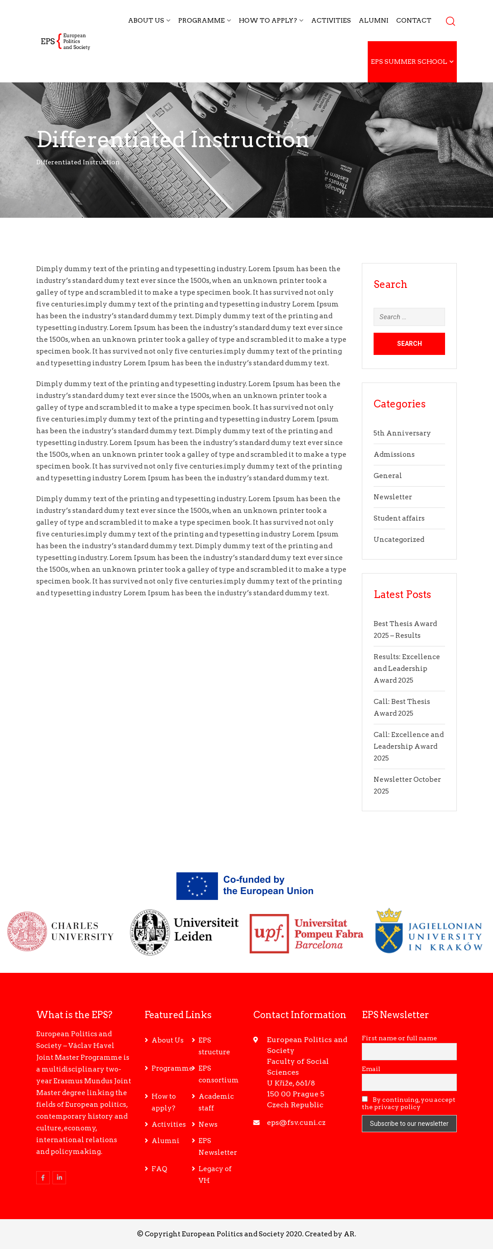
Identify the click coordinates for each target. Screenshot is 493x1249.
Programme (201, 20)
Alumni (374, 20)
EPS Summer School (409, 61)
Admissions (394, 454)
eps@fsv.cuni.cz (296, 1122)
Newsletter (393, 497)
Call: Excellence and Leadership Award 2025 (409, 746)
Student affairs (399, 518)
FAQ (159, 1169)
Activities (331, 20)
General (388, 476)
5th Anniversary (402, 433)
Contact (413, 20)
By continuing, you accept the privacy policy (408, 1103)
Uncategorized (399, 540)
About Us (146, 20)
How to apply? (268, 20)
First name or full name (399, 1038)
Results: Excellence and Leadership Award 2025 (407, 668)
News (208, 1124)
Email (371, 1068)
